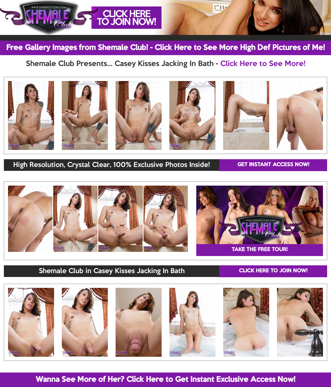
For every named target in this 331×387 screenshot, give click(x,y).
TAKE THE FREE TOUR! (260, 249)
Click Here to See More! (262, 64)
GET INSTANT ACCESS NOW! (273, 165)
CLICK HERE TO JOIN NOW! (273, 271)
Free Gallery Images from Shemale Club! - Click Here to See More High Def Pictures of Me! (165, 48)
